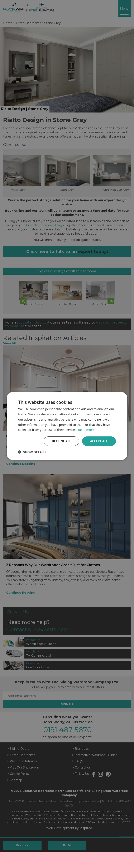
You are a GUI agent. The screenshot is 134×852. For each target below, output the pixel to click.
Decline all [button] (61, 441)
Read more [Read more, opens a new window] (86, 429)
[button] (32, 452)
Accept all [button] (99, 441)
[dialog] (67, 426)
